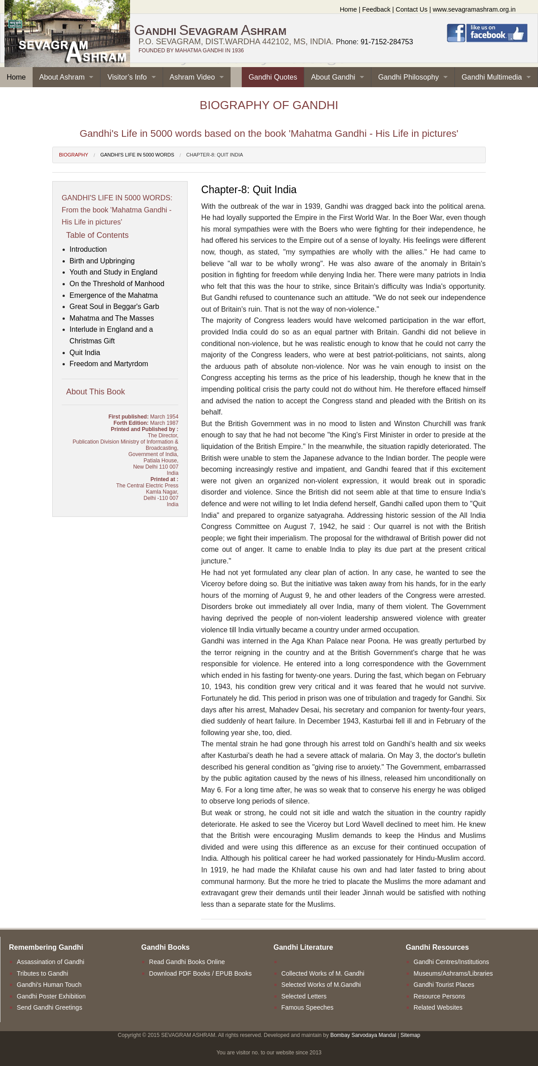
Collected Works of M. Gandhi (323, 973)
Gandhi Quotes (272, 77)
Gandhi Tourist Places (444, 984)
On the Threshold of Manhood (117, 284)
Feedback (376, 9)
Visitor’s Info (127, 77)
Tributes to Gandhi (42, 973)
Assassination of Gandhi (50, 961)
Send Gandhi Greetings (49, 1007)
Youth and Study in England (114, 272)
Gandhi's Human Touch (49, 984)
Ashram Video (192, 77)
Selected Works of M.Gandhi (321, 984)
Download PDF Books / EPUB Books (200, 973)
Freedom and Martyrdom (109, 364)
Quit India (85, 352)
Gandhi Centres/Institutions (451, 961)
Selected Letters (304, 996)
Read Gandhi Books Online (187, 961)
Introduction (88, 249)
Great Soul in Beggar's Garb (115, 306)
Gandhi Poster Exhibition (51, 996)
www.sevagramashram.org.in (474, 9)
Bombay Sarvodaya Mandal (363, 1035)
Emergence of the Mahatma (114, 295)
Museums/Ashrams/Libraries (453, 973)
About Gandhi (333, 77)
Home (348, 9)
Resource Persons (439, 996)
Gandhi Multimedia (492, 77)
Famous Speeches (308, 1007)
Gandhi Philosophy (408, 77)
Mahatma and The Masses (112, 318)
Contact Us (412, 9)
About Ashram (62, 77)
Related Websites (438, 1007)
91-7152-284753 (387, 42)
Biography (73, 154)
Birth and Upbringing (102, 261)
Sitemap (410, 1035)
